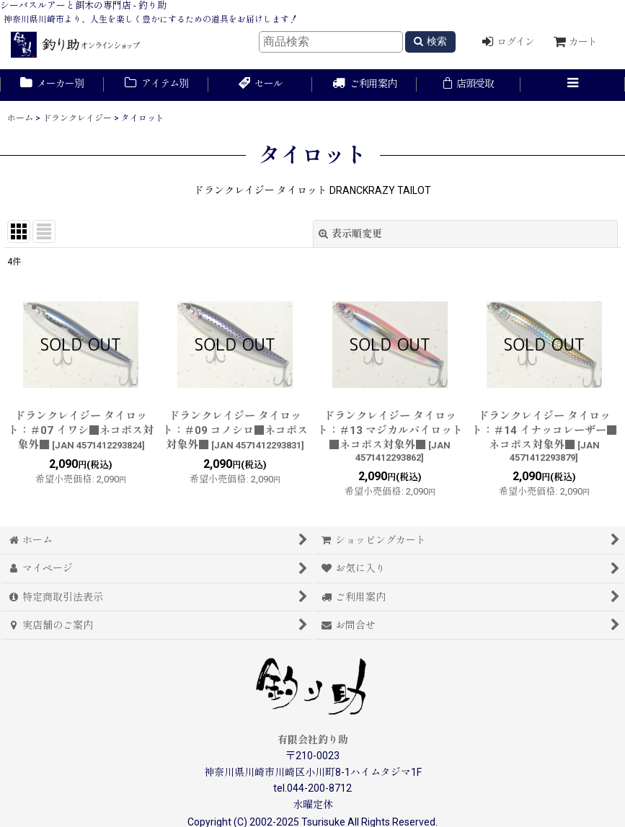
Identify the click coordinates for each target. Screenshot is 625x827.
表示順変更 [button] (350, 233)
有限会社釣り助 (313, 740)
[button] (572, 85)
